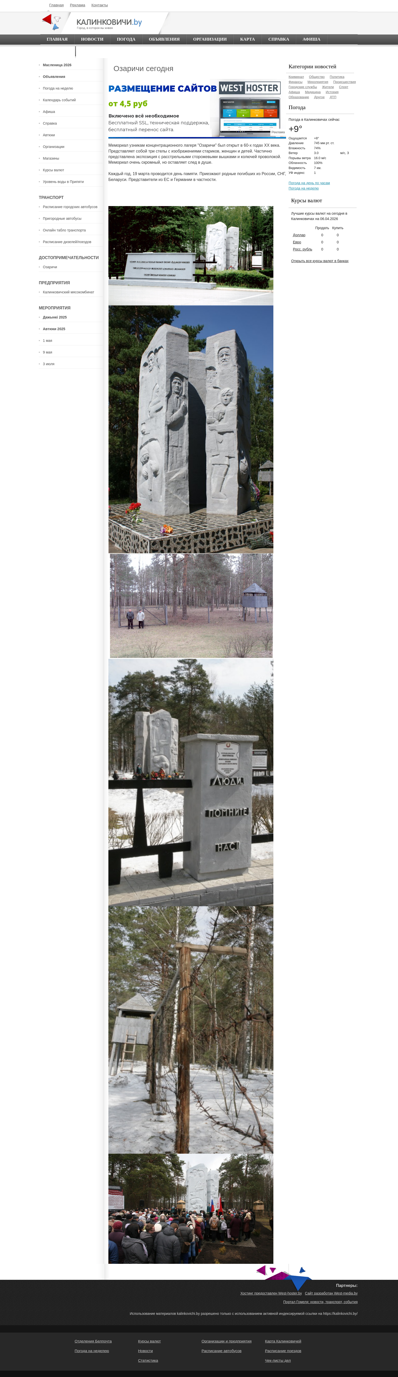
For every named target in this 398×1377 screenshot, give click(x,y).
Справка (278, 39)
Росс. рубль (302, 249)
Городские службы (303, 87)
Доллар (299, 235)
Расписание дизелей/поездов (67, 242)
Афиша (311, 39)
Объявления (164, 39)
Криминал (296, 77)
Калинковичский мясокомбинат (68, 292)
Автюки (49, 135)
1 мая (47, 341)
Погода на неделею (92, 1351)
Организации (210, 39)
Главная (56, 5)
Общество (317, 77)
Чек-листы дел (278, 1360)
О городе (58, 51)
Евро (297, 242)
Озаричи (50, 267)
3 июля (48, 364)
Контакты (99, 5)
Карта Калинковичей (283, 1341)
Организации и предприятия (227, 1341)
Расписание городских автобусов (70, 207)
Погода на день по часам (309, 183)
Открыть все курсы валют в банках (320, 261)
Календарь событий (59, 100)
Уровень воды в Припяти (63, 182)
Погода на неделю (58, 88)
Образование (299, 97)
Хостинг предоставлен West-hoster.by (271, 1293)
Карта (247, 39)
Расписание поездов (283, 1351)
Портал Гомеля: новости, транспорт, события (320, 1302)
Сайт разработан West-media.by (331, 1293)
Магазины (51, 158)
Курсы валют (53, 170)
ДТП (333, 97)
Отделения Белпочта (93, 1341)
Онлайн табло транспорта (64, 230)
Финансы (296, 82)
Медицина (313, 92)
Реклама (77, 5)
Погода (126, 39)
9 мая (47, 352)
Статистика (148, 1360)
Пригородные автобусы (62, 218)
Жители (328, 87)
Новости (92, 39)
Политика (337, 77)
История (332, 92)
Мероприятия (318, 82)
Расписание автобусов (221, 1351)
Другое (319, 97)
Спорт (344, 87)
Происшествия (344, 82)
